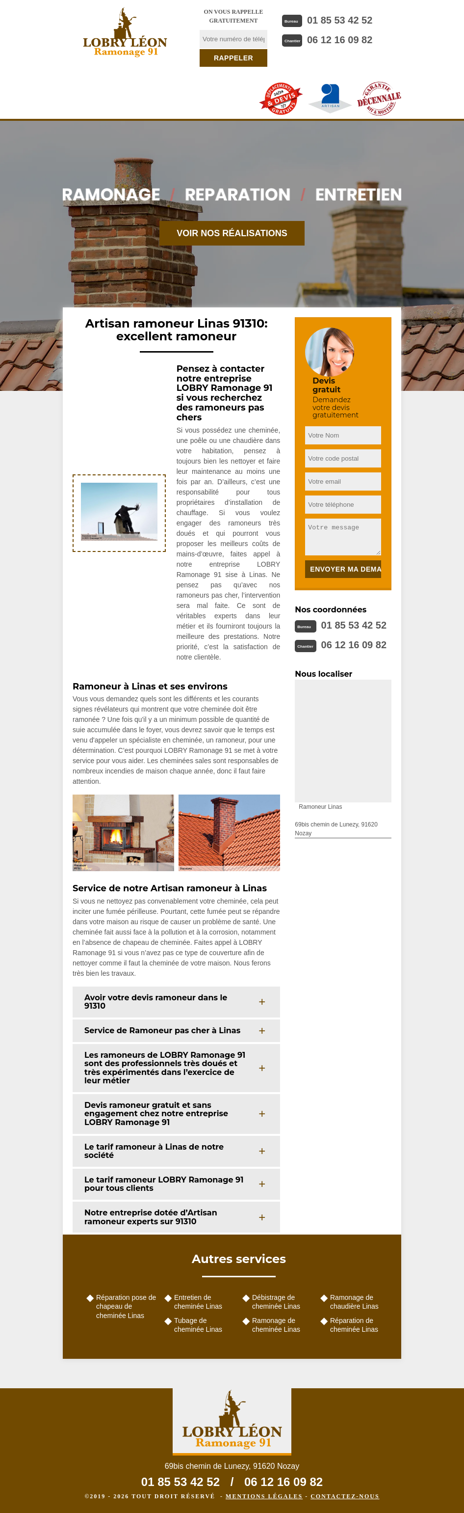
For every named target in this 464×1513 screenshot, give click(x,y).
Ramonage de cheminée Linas (276, 1325)
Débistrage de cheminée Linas (276, 1301)
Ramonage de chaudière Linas (354, 1301)
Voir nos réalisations (232, 233)
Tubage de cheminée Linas (198, 1325)
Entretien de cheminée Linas (198, 1301)
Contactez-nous (344, 1496)
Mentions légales (264, 1496)
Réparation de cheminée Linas (354, 1325)
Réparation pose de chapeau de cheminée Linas (126, 1306)
